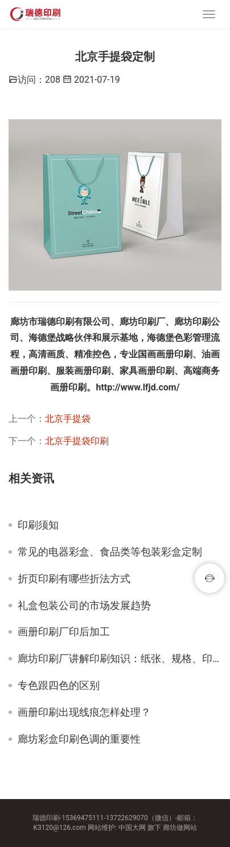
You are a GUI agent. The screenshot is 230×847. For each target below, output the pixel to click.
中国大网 (132, 828)
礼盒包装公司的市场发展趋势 (84, 605)
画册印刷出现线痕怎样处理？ (84, 712)
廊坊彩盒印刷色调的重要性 (79, 739)
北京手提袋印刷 (77, 440)
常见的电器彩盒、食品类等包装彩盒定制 (110, 552)
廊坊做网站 (180, 828)
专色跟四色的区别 (59, 685)
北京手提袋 (68, 418)
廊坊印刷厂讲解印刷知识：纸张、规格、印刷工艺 (119, 658)
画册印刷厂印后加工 (64, 632)
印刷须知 (38, 525)
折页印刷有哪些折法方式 (74, 578)
